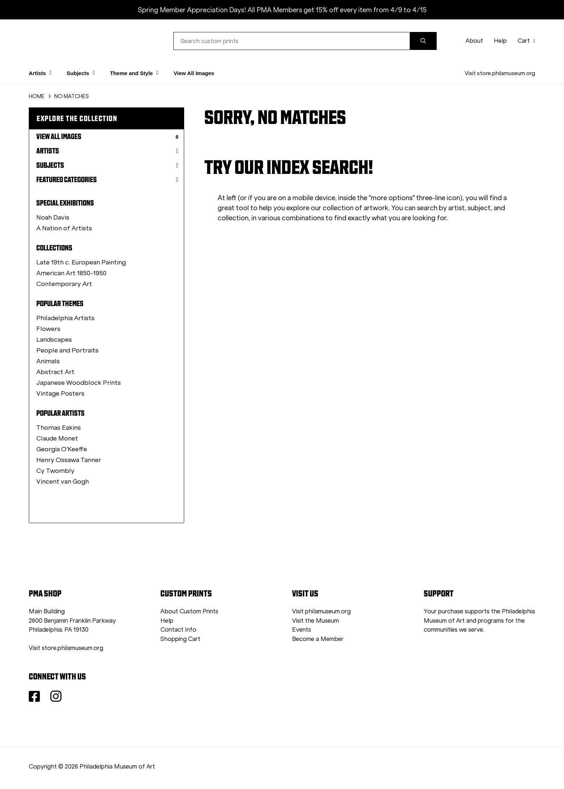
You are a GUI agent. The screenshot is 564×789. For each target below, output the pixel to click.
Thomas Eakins (58, 427)
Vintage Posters (60, 393)
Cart (526, 40)
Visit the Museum (315, 620)
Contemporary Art (64, 283)
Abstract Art (55, 371)
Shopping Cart (180, 639)
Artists (107, 150)
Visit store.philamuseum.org (500, 73)
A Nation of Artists (64, 228)
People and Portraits (67, 350)
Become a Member (318, 639)
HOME (37, 96)
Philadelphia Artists (65, 318)
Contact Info (178, 629)
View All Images (194, 73)
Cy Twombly (55, 470)
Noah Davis (52, 217)
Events (301, 629)
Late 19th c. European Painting (81, 262)
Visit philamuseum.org (321, 611)
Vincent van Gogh (62, 481)
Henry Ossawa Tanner (68, 459)
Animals (48, 361)
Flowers (48, 328)
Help (500, 40)
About (474, 40)
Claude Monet (57, 438)
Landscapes (54, 339)
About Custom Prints (189, 611)
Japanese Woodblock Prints (78, 382)
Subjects (107, 165)
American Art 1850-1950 (71, 273)
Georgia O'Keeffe (61, 449)
